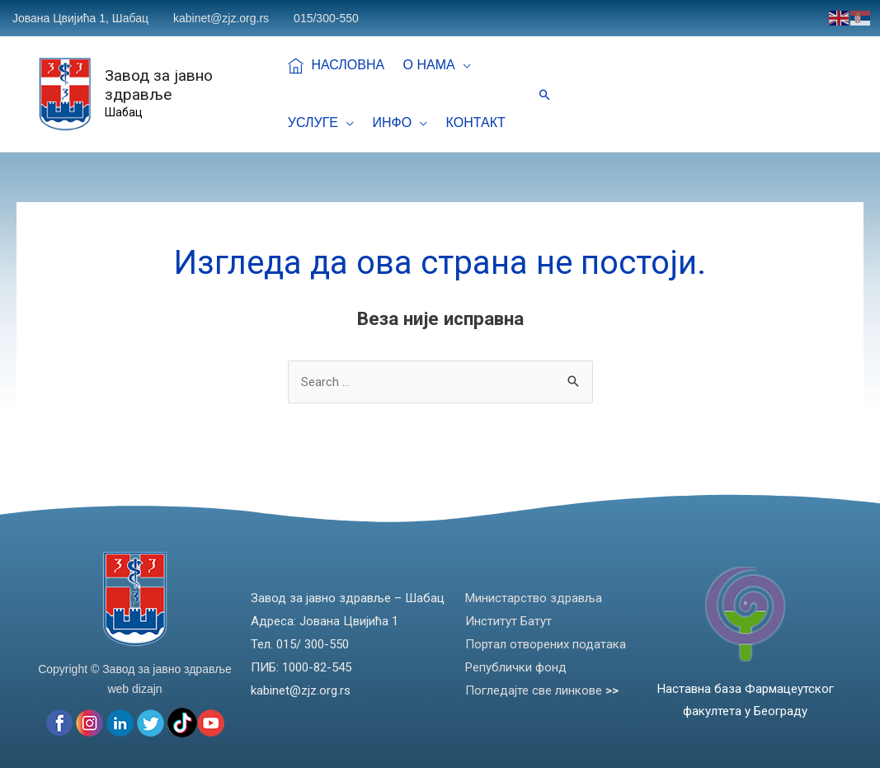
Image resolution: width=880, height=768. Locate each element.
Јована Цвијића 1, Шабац (80, 18)
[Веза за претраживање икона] (545, 94)
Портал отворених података (545, 644)
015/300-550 (326, 18)
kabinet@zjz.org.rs (221, 18)
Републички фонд (516, 667)
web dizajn (134, 688)
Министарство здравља (533, 598)
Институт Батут (508, 621)
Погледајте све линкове (542, 690)
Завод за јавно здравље (160, 85)
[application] (452, 65)
